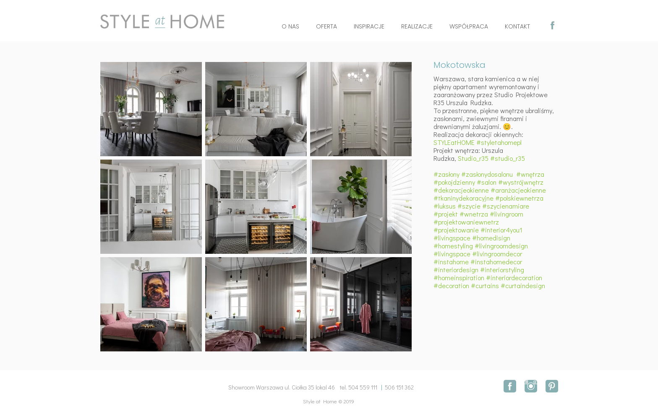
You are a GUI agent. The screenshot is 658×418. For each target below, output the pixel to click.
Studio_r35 (474, 158)
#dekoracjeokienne (461, 190)
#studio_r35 (507, 158)
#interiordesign (455, 269)
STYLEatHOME (454, 142)
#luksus (444, 205)
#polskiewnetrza (519, 198)
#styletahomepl (499, 142)
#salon (486, 182)
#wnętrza (530, 174)
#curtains (485, 285)
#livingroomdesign (501, 245)
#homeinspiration (458, 277)
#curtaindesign (523, 285)
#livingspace (451, 237)
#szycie (468, 205)
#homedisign (491, 237)
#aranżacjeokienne (518, 190)
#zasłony (446, 174)
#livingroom (506, 213)
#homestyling (453, 245)
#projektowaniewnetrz (466, 221)
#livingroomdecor (497, 253)
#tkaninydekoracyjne (463, 198)
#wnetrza (474, 213)
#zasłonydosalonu (487, 174)
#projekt (445, 213)
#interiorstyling (502, 269)
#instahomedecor (496, 261)
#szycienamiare (505, 205)
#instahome (451, 261)
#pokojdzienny (454, 182)
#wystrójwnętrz (520, 182)
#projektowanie (456, 229)
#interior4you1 (501, 229)
